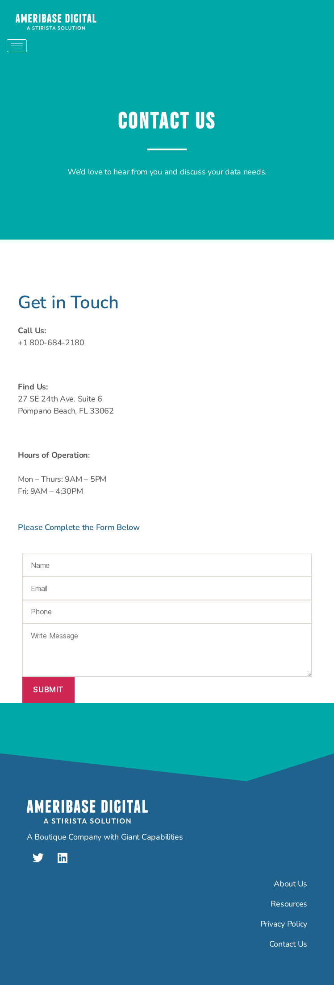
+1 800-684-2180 (51, 342)
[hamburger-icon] (17, 45)
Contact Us (288, 944)
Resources (289, 903)
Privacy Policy (283, 924)
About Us (290, 883)
